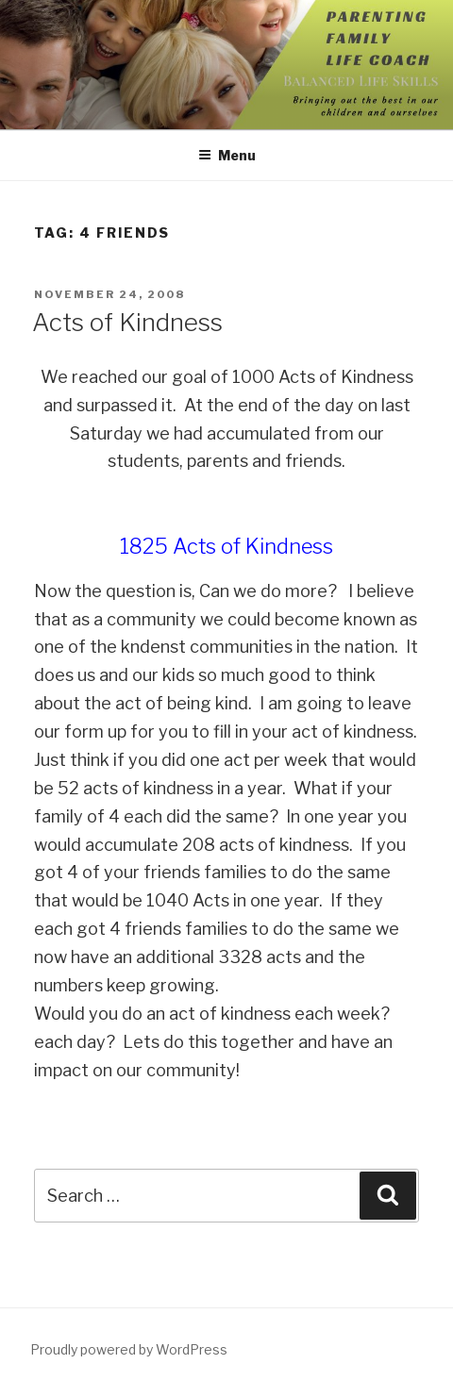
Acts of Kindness (127, 322)
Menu (227, 155)
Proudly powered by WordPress (128, 1349)
